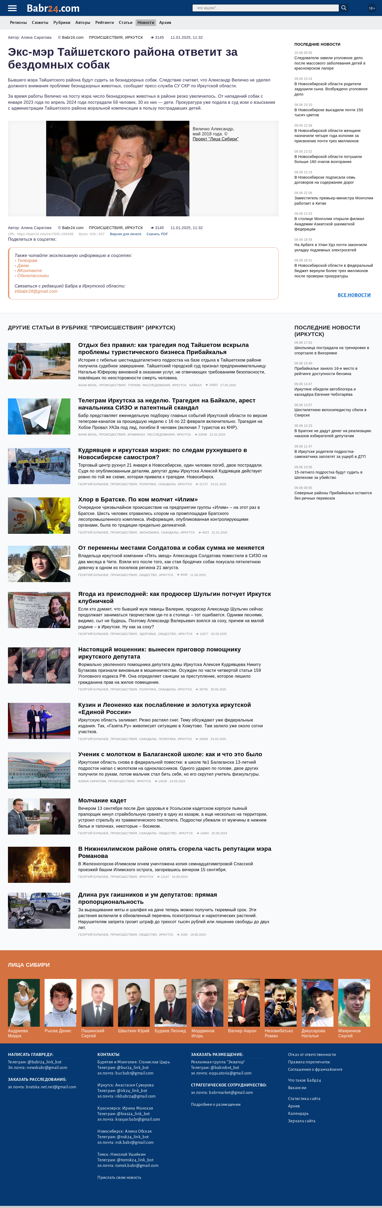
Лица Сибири (29, 965)
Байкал (195, 385)
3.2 (39, 1197)
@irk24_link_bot (132, 1091)
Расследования (156, 385)
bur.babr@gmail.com (134, 1073)
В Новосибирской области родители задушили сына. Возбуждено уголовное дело (331, 89)
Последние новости (317, 44)
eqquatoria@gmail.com (230, 1073)
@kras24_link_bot (133, 1114)
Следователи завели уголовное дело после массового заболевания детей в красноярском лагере (330, 63)
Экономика (149, 532)
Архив (165, 22)
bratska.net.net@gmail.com (51, 1087)
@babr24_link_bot (44, 1062)
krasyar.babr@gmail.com (137, 1119)
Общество (148, 575)
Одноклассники (33, 275)
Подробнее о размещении (216, 1104)
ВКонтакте (29, 270)
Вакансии (297, 1088)
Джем (23, 265)
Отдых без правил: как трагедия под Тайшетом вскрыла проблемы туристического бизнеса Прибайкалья (163, 348)
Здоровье (147, 633)
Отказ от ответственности (312, 1054)
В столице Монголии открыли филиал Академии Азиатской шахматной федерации (329, 224)
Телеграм (27, 260)
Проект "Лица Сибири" (216, 139)
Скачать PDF (157, 234)
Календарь (298, 1113)
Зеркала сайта (301, 1121)
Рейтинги (104, 22)
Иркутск (134, 37)
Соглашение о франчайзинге (315, 1069)
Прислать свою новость (119, 1177)
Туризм (134, 385)
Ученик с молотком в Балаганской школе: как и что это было (170, 754)
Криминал (136, 434)
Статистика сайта (304, 1099)
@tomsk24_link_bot (135, 1160)
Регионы (18, 22)
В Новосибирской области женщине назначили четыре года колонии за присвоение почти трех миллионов (327, 135)
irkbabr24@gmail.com (36, 291)
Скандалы (167, 484)
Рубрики (61, 22)
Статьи (125, 22)
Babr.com (53, 8)
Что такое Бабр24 (304, 1080)
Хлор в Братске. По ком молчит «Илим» (138, 499)
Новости (145, 22)
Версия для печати (125, 234)
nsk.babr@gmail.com (134, 1142)
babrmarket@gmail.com (231, 1092)
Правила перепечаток (309, 1062)
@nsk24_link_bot (133, 1137)
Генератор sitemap (126, 1197)
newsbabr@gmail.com (47, 1067)
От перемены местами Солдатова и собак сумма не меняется (171, 547)
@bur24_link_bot (133, 1067)
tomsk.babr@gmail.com (136, 1165)
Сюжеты (40, 22)
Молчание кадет (102, 800)
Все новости (354, 295)
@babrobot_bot (225, 1067)
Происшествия (106, 37)
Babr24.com (73, 37)
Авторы (82, 22)
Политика (147, 484)
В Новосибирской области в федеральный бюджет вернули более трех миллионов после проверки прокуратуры (333, 270)
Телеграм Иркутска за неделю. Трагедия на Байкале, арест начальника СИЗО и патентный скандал (167, 404)
